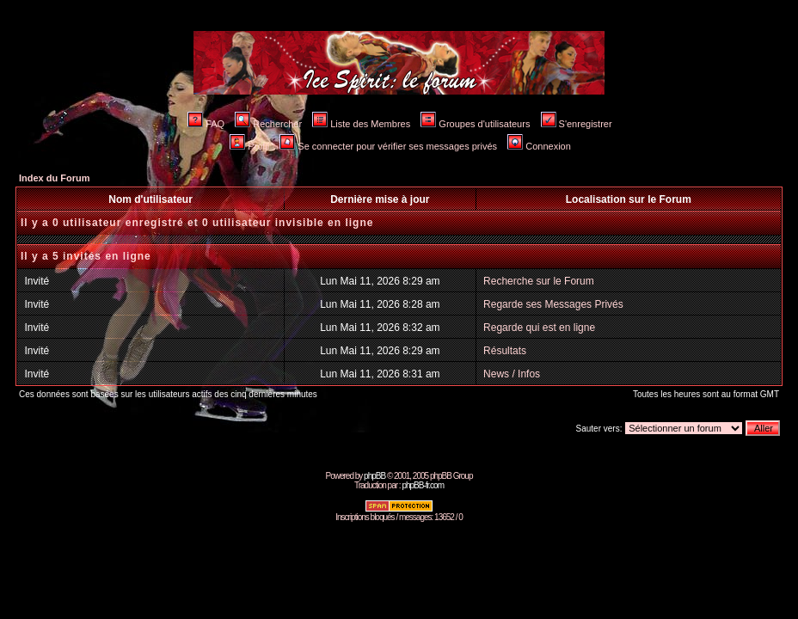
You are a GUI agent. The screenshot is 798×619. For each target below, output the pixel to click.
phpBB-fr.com (423, 485)
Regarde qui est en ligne (539, 328)
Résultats (504, 351)
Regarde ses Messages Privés (553, 304)
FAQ (205, 124)
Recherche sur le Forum (538, 281)
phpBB (374, 476)
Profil (249, 146)
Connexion (539, 146)
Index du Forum (54, 178)
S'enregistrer (576, 124)
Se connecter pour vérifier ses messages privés (388, 146)
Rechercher (268, 124)
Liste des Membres (361, 124)
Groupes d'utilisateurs (475, 124)
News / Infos (511, 374)
